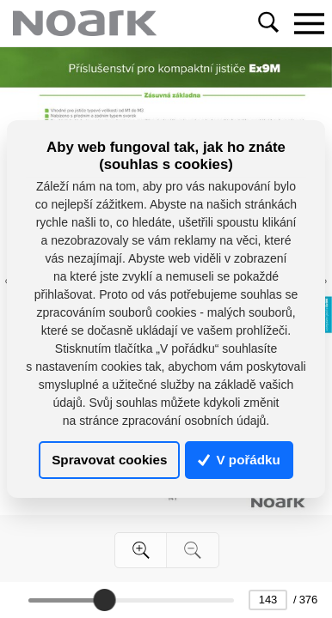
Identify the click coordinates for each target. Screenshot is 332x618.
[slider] (105, 600)
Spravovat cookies (109, 459)
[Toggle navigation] (309, 23)
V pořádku (239, 459)
